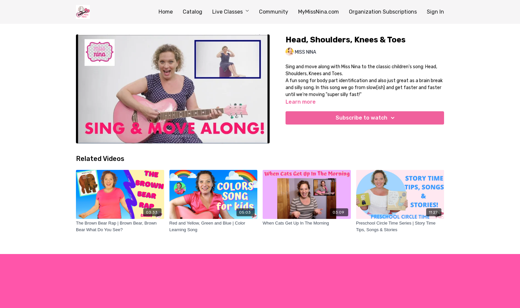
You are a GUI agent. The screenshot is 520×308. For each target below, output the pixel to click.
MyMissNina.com (318, 12)
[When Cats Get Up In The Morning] (307, 223)
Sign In (435, 12)
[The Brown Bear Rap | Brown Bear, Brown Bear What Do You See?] (120, 226)
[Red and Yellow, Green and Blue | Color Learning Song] (213, 226)
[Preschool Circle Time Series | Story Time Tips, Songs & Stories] (400, 226)
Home (166, 12)
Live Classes (230, 12)
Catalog (192, 12)
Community (273, 12)
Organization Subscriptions (383, 12)
